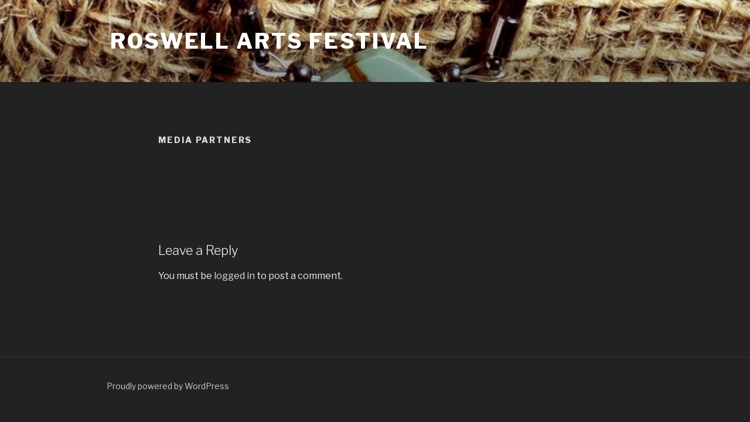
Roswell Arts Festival (269, 41)
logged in (234, 275)
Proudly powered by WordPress (168, 386)
